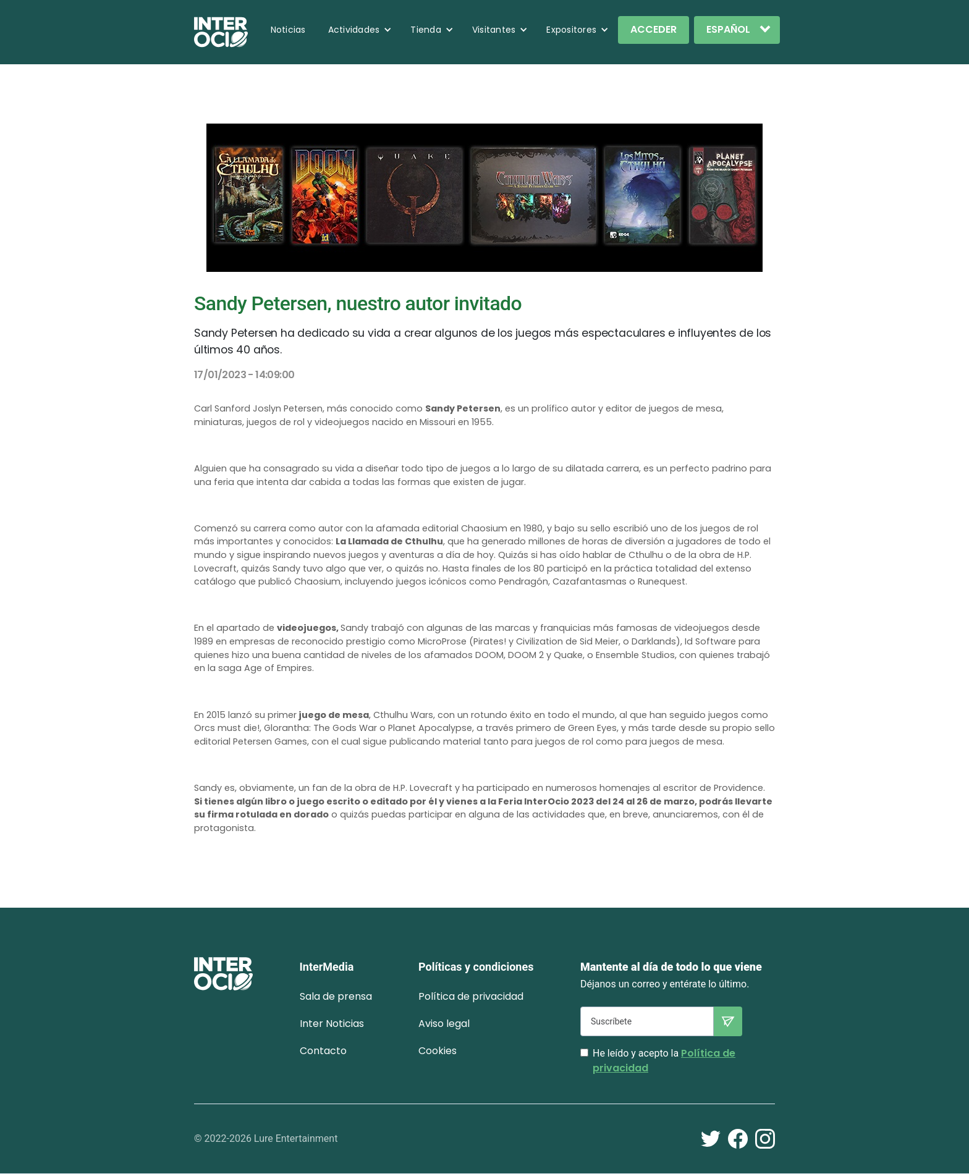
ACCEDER (653, 29)
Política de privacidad (470, 996)
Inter (332, 1023)
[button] (360, 29)
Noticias (288, 29)
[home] (221, 32)
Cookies (437, 1051)
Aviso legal (444, 1023)
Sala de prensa (336, 996)
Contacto (323, 1051)
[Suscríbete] (647, 1021)
